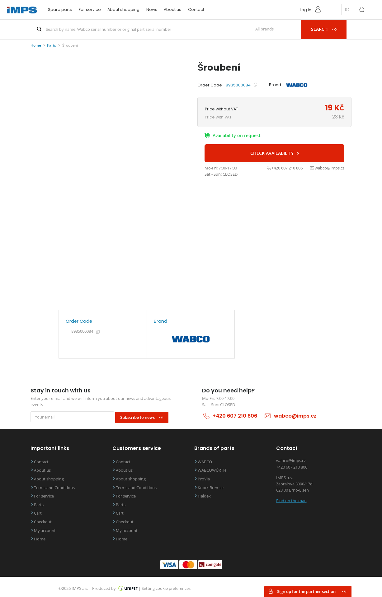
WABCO (207, 460)
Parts (41, 502)
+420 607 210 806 (235, 415)
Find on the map (291, 498)
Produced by (115, 585)
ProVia (206, 476)
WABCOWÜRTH (214, 468)
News (151, 9)
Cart (40, 510)
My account (47, 527)
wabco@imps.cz (295, 415)
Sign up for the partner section (307, 591)
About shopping (123, 9)
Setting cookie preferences (166, 585)
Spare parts (60, 9)
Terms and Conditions (56, 485)
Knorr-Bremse (213, 485)
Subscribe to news (144, 416)
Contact (196, 9)
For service (90, 9)
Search (326, 29)
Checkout (45, 519)
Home (42, 536)
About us (172, 9)
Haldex (206, 494)
